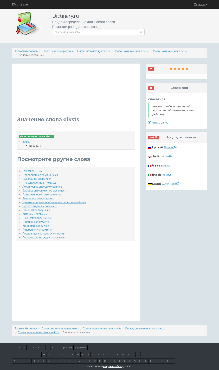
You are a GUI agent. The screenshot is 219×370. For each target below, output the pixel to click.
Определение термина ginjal (40, 174)
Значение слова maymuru (38, 198)
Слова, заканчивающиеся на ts (102, 328)
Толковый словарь (26, 51)
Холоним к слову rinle (35, 225)
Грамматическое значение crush (42, 194)
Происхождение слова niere (39, 206)
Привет (170, 147)
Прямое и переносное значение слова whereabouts (54, 202)
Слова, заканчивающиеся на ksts (38, 332)
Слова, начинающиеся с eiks (169, 51)
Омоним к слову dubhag (37, 217)
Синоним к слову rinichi (36, 210)
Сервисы (200, 4)
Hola (166, 174)
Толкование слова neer (36, 178)
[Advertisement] (76, 93)
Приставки (67, 347)
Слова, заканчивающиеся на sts (145, 328)
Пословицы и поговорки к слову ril (43, 233)
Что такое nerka (32, 170)
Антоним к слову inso (35, 213)
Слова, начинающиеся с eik (131, 51)
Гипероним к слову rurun (37, 229)
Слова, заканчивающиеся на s (60, 328)
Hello (167, 156)
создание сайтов (112, 366)
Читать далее (158, 122)
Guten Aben (170, 183)
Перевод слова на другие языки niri (44, 237)
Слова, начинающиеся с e (57, 51)
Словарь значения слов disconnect (44, 190)
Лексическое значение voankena (42, 186)
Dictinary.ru (20, 4)
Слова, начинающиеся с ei (93, 51)
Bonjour (166, 165)
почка (26, 141)
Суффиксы (80, 347)
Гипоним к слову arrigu (36, 221)
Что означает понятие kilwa (39, 182)
